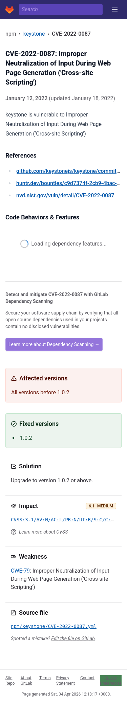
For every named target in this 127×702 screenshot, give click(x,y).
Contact (87, 677)
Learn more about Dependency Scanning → (54, 344)
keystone (34, 34)
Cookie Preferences (111, 680)
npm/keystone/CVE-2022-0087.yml (54, 626)
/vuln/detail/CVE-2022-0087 (65, 195)
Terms (45, 677)
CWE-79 (20, 571)
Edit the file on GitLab (72, 638)
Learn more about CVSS (43, 532)
